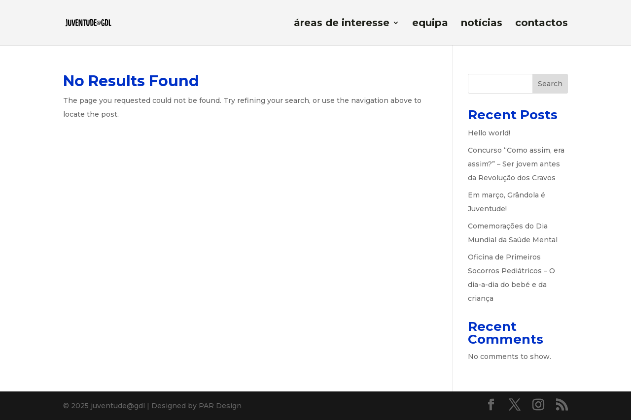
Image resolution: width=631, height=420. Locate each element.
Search (550, 83)
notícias (481, 24)
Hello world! (489, 133)
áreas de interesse (341, 24)
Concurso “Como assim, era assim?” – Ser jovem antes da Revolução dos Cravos (516, 164)
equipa (430, 24)
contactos (541, 24)
